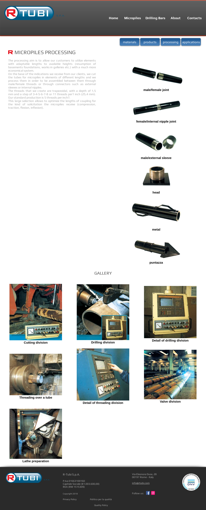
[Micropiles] (132, 18)
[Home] (113, 18)
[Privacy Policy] (70, 499)
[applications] (191, 42)
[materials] (129, 42)
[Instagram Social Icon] (153, 493)
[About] (175, 18)
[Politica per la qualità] (101, 499)
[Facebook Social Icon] (148, 493)
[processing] (170, 42)
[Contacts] (194, 18)
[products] (150, 42)
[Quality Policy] (101, 505)
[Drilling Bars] (155, 18)
